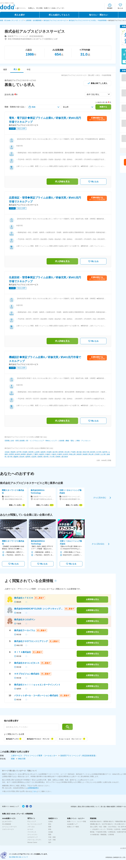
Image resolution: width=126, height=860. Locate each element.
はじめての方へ (7, 821)
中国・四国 (52, 837)
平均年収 (109, 829)
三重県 (35, 454)
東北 (49, 824)
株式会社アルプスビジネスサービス (55, 20)
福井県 (104, 452)
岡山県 (91, 454)
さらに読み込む (99, 497)
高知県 (21, 457)
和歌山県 (72, 454)
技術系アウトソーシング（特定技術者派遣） (78, 756)
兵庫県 (59, 454)
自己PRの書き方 (107, 824)
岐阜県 (17, 454)
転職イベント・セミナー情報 (76, 821)
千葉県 (73, 452)
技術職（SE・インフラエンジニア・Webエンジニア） (39, 441)
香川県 (9, 457)
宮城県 (25, 452)
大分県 (52, 457)
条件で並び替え (93, 94)
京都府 (47, 454)
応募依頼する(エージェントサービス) (97, 118)
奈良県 (65, 454)
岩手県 (19, 452)
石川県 (98, 452)
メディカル (31, 826)
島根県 (85, 454)
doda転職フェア (72, 824)
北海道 (7, 452)
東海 (49, 829)
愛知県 (29, 454)
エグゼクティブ (32, 837)
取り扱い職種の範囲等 (108, 806)
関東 (13, 759)
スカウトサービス (8, 829)
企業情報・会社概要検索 (33, 20)
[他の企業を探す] (31, 727)
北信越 (50, 832)
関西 (49, 834)
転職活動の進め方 (96, 821)
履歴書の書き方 (108, 821)
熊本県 (46, 457)
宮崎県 (58, 457)
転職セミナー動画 (73, 826)
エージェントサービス (9, 826)
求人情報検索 (6, 824)
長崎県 (40, 457)
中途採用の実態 (101, 832)
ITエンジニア (31, 821)
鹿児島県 (65, 457)
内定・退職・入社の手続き (107, 826)
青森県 (13, 452)
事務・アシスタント (84, 441)
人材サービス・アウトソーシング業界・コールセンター (34, 756)
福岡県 (27, 457)
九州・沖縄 (52, 840)
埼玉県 (67, 452)
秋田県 (31, 452)
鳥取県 (79, 454)
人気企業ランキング (98, 829)
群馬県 (61, 452)
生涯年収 (117, 829)
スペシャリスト (32, 834)
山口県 (103, 454)
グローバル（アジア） (34, 840)
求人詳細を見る (62, 181)
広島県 (97, 454)
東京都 (79, 452)
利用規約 (74, 806)
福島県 (43, 452)
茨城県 (49, 452)
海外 (49, 842)
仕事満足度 (111, 832)
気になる (120, 8)
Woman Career (32, 842)
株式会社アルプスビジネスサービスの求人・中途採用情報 (87, 20)
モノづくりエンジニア (34, 824)
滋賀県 (41, 454)
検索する (103, 107)
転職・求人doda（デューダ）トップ (11, 20)
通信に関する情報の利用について (88, 806)
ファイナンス (31, 832)
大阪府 (53, 454)
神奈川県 (86, 452)
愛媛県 (16, 457)
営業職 (7, 441)
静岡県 (23, 454)
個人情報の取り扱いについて (18, 857)
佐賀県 (34, 457)
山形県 (37, 452)
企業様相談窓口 (33, 788)
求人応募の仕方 (119, 824)
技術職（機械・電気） (67, 441)
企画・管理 (15, 441)
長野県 (11, 454)
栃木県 (55, 452)
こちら (34, 791)
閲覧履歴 (109, 8)
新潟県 (92, 452)
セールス (30, 829)
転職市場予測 (121, 832)
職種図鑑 (103, 834)
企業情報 (111, 834)
